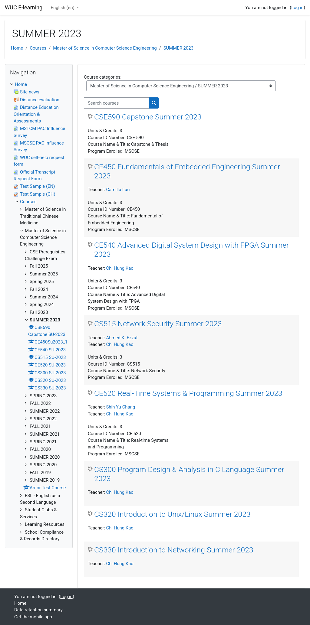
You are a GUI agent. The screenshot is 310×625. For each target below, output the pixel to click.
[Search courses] (116, 102)
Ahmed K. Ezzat (121, 337)
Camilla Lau (118, 189)
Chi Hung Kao (119, 268)
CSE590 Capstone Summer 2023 (148, 116)
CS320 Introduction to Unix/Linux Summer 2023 (172, 514)
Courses (38, 48)
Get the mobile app (33, 617)
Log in (297, 7)
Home (17, 48)
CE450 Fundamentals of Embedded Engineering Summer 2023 (187, 171)
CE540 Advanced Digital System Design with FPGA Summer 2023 (191, 250)
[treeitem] (39, 311)
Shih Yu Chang (120, 407)
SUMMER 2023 (178, 48)
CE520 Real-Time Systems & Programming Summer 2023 (188, 393)
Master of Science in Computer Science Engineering (105, 48)
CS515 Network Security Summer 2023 (158, 323)
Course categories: (102, 77)
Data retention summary (38, 610)
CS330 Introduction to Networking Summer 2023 (173, 549)
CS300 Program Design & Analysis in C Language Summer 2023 (189, 474)
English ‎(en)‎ (63, 7)
